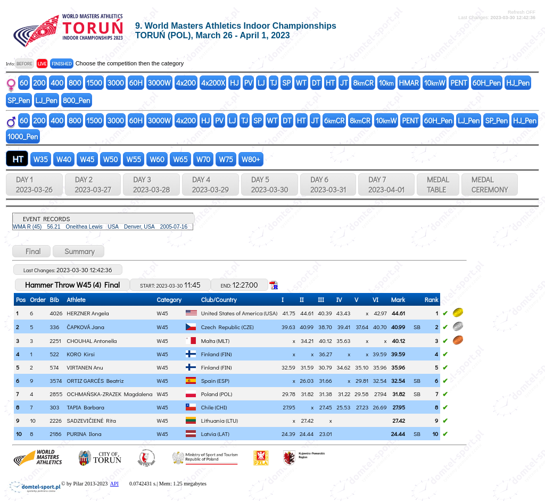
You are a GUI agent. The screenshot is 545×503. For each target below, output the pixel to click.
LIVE (42, 63)
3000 (116, 83)
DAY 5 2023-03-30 (269, 184)
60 (24, 83)
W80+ (251, 159)
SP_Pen (18, 100)
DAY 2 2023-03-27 (93, 184)
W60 (157, 159)
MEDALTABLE (438, 184)
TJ (273, 83)
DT (316, 83)
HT (330, 83)
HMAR (409, 83)
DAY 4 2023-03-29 (210, 184)
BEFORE (24, 63)
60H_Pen (487, 83)
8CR (363, 83)
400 (57, 83)
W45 (87, 159)
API (114, 484)
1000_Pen (22, 136)
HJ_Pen (518, 83)
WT (301, 83)
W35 (40, 159)
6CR (334, 120)
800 (75, 83)
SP (286, 83)
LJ (261, 83)
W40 (64, 159)
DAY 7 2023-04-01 (386, 184)
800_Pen (76, 100)
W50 (111, 159)
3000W (159, 83)
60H (136, 83)
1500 (94, 83)
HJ (234, 83)
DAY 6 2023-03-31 (328, 184)
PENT (458, 83)
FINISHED (61, 63)
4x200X (213, 83)
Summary (78, 251)
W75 (226, 159)
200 (40, 83)
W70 (203, 159)
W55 (134, 159)
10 (386, 83)
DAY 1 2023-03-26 (34, 184)
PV (248, 83)
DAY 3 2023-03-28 (151, 184)
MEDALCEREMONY (490, 184)
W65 (180, 159)
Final (31, 251)
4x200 (186, 83)
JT (344, 83)
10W (434, 83)
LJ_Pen (46, 100)
